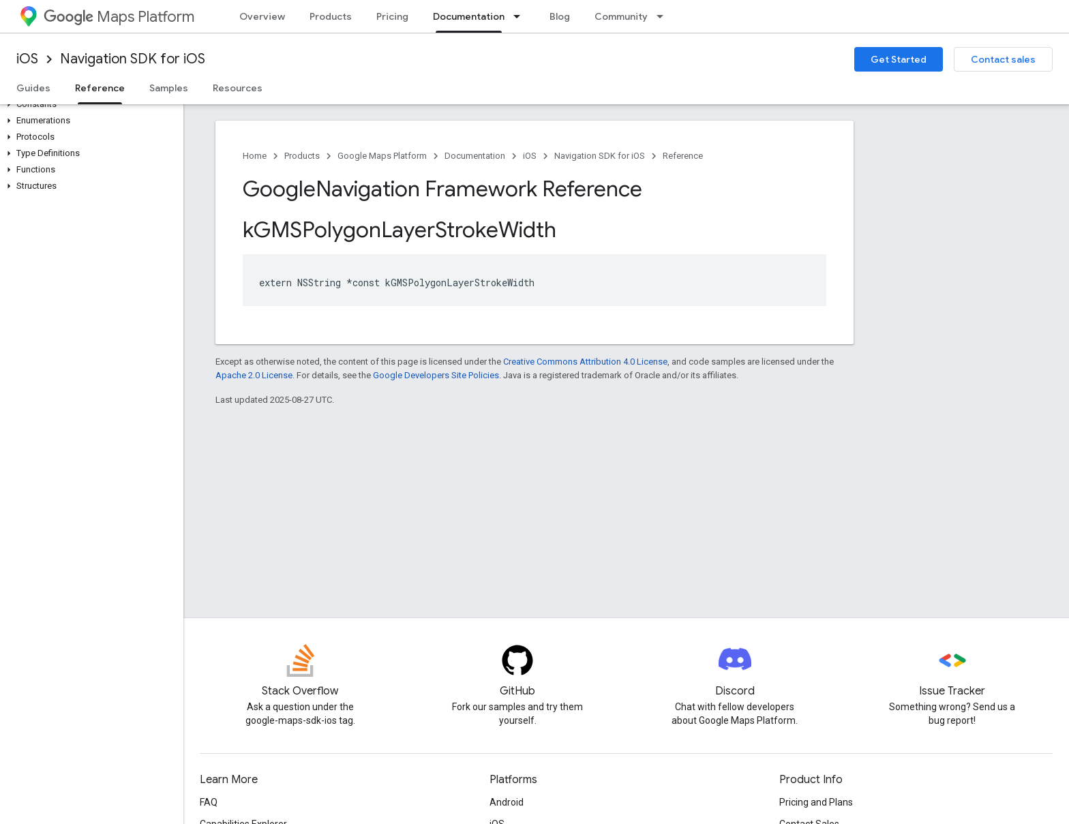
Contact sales (1003, 59)
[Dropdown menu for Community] (664, 16)
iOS (27, 58)
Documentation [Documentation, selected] (469, 16)
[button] (89, 104)
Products (331, 16)
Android (507, 802)
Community (621, 16)
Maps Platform (119, 16)
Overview (262, 16)
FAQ (208, 802)
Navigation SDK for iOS (132, 58)
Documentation (475, 156)
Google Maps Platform (382, 156)
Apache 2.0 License (253, 375)
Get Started (899, 59)
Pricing (392, 16)
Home (255, 156)
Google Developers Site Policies (436, 375)
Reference (683, 156)
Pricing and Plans (816, 802)
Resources (237, 88)
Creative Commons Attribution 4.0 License (585, 361)
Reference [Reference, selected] (100, 88)
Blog (559, 16)
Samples (168, 88)
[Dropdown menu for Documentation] (521, 16)
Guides (33, 88)
